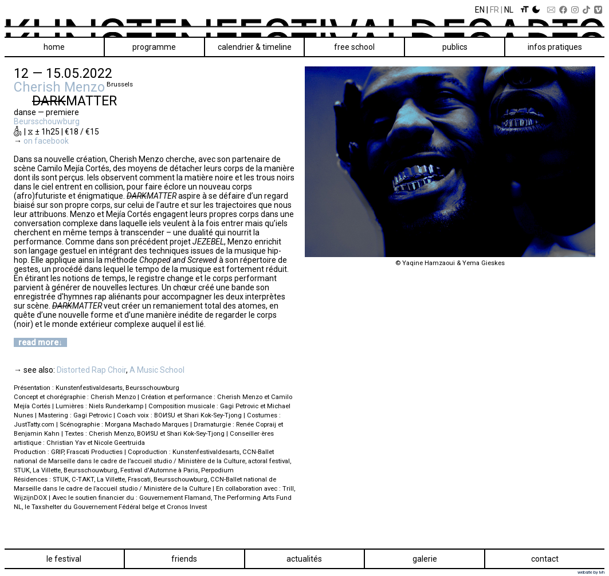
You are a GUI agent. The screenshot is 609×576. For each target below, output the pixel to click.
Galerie (424, 558)
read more (38, 342)
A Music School (156, 369)
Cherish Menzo (59, 87)
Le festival (63, 558)
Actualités (304, 558)
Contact (545, 558)
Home (54, 47)
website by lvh (590, 572)
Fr (494, 9)
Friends (184, 558)
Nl (508, 9)
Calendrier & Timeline (255, 47)
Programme (154, 47)
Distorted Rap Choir (91, 369)
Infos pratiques (555, 47)
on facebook (46, 140)
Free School (354, 47)
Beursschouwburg (47, 121)
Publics (454, 47)
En (480, 9)
